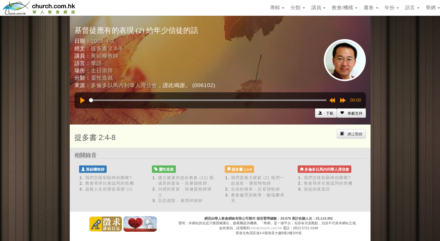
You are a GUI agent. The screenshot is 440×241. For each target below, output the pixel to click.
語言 (412, 7)
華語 (96, 63)
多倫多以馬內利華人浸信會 (124, 85)
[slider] (208, 100)
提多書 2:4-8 (106, 48)
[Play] (82, 100)
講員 (318, 7)
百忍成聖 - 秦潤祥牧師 (180, 200)
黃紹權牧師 (104, 56)
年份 (391, 7)
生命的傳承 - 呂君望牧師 (255, 189)
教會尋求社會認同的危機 (109, 183)
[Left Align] (351, 113)
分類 (298, 7)
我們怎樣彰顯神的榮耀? (108, 177)
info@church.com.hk (266, 228)
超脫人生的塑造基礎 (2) (109, 189)
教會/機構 (345, 7)
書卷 (371, 7)
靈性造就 (102, 78)
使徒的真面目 (317, 189)
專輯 (277, 7)
